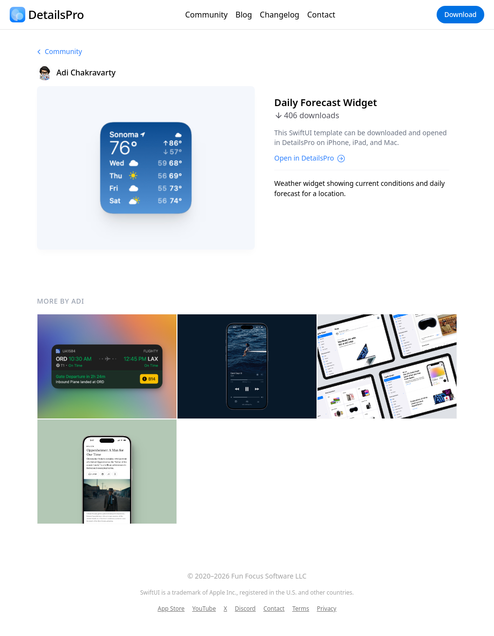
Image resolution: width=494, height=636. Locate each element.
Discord (245, 609)
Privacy (326, 609)
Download (460, 14)
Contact (321, 14)
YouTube (204, 609)
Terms (300, 609)
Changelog (279, 14)
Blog (243, 14)
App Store (171, 609)
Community (206, 14)
